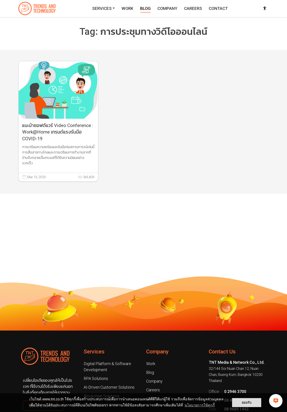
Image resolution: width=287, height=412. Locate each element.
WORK (127, 8)
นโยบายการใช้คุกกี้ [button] (200, 405)
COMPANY (167, 8)
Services (94, 351)
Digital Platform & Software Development (107, 366)
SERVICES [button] (102, 8)
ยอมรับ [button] (246, 402)
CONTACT (218, 8)
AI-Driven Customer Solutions (109, 387)
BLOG (145, 8)
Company (157, 351)
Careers (153, 390)
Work (150, 363)
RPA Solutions (96, 378)
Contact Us (222, 351)
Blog (150, 372)
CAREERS (193, 8)
